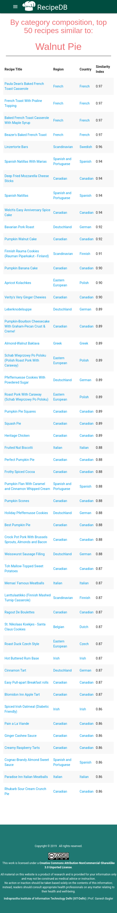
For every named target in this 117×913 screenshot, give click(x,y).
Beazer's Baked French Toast (25, 135)
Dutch (84, 627)
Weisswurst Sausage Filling (24, 554)
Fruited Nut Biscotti (18, 448)
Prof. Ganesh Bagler (100, 898)
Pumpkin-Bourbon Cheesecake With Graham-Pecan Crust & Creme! (27, 326)
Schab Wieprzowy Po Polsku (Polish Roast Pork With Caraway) (25, 360)
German (85, 227)
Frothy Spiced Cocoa (19, 472)
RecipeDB (44, 7)
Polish (84, 283)
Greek (57, 343)
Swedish (86, 147)
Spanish (86, 161)
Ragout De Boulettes (19, 612)
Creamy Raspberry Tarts (22, 748)
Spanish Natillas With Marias (25, 161)
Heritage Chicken (16, 435)
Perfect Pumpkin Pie (19, 460)
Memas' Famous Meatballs (24, 583)
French (58, 86)
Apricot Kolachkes (17, 283)
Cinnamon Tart (15, 670)
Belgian (58, 627)
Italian (57, 448)
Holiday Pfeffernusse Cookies (26, 513)
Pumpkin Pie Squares (20, 411)
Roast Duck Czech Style (21, 644)
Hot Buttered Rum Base (21, 658)
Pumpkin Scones (16, 501)
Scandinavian (63, 147)
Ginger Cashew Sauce (20, 736)
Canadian (60, 178)
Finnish (85, 254)
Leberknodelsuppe (18, 309)
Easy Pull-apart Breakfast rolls (26, 682)
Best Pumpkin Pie (17, 525)
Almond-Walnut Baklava (21, 343)
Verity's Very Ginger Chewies (25, 297)
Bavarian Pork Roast (19, 227)
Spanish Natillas (16, 195)
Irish (56, 658)
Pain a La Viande (16, 723)
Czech (84, 644)
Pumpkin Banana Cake (21, 268)
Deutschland (62, 227)
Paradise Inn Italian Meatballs (26, 777)
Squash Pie (12, 423)
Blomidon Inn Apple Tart (22, 694)
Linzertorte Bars (16, 147)
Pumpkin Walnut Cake (20, 239)
